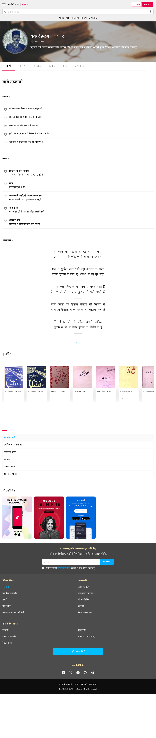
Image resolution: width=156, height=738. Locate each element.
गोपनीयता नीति (63, 568)
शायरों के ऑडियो (11, 474)
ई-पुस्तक (79, 66)
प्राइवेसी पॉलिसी (65, 684)
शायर (61, 17)
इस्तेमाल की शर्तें (80, 684)
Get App (147, 4)
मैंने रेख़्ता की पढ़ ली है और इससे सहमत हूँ (68, 568)
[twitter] (70, 672)
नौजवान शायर (9, 467)
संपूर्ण (8, 66)
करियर (81, 606)
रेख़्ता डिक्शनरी (9, 636)
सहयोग (5, 587)
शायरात (7, 459)
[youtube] (78, 672)
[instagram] (85, 672)
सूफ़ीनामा (82, 630)
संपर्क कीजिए (84, 599)
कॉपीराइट (93, 684)
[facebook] (63, 672)
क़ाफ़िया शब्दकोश (10, 593)
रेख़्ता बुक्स (7, 643)
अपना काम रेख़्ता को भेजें (13, 612)
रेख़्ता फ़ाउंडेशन (84, 587)
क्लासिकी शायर (10, 452)
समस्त (78, 343)
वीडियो (84, 17)
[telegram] (92, 672)
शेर (65, 66)
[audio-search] (150, 11)
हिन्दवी (5, 630)
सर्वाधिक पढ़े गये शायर (13, 445)
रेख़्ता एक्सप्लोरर (85, 612)
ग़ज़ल (37, 66)
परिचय (22, 66)
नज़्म (52, 66)
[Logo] (13, 5)
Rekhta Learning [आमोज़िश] (86, 636)
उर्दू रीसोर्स (6, 606)
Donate (137, 4)
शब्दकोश (75, 17)
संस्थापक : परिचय (85, 593)
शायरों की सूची (10, 437)
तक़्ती (4, 599)
